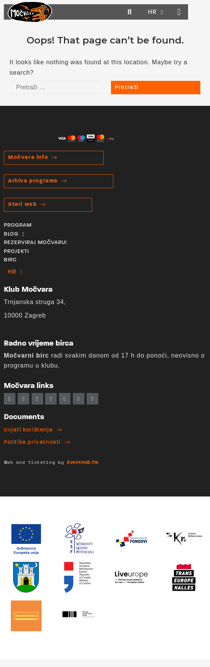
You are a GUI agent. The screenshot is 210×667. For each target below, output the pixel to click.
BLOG (14, 234)
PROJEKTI (16, 251)
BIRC (10, 260)
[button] (148, 12)
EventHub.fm (83, 462)
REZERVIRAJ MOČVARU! (35, 243)
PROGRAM (18, 225)
